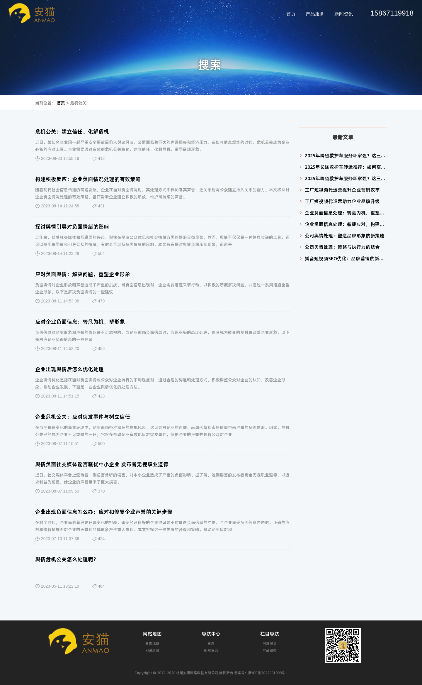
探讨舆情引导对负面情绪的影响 (72, 226)
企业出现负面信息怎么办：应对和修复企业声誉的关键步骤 (103, 511)
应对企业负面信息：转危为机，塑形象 (80, 321)
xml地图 (152, 650)
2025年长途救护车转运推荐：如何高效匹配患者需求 (359, 166)
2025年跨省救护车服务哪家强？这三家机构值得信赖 (359, 155)
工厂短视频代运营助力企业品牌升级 (342, 201)
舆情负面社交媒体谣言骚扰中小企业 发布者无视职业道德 (102, 464)
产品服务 (315, 13)
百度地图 (152, 643)
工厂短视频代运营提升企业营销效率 (342, 189)
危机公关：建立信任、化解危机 (72, 131)
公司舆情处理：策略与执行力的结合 (342, 246)
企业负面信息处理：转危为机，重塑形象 (347, 212)
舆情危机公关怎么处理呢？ (66, 559)
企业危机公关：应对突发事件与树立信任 (82, 416)
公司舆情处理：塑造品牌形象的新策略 (344, 235)
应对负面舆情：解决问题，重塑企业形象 (82, 274)
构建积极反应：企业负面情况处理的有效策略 (88, 179)
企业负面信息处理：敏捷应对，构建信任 (347, 224)
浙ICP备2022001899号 (266, 672)
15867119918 (392, 13)
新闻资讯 (343, 13)
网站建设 (270, 643)
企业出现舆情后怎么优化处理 (69, 369)
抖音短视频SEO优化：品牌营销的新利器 (347, 258)
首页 (291, 13)
